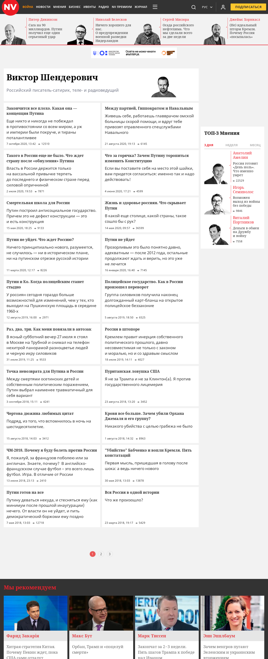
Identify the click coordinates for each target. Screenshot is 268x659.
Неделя (231, 145)
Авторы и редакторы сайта (36, 654)
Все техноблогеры (28, 646)
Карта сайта (23, 634)
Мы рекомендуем (30, 529)
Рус (205, 7)
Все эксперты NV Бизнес (33, 650)
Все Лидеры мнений (30, 642)
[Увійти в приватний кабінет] (223, 7)
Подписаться (248, 7)
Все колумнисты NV (29, 638)
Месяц (255, 145)
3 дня (208, 145)
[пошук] (194, 7)
